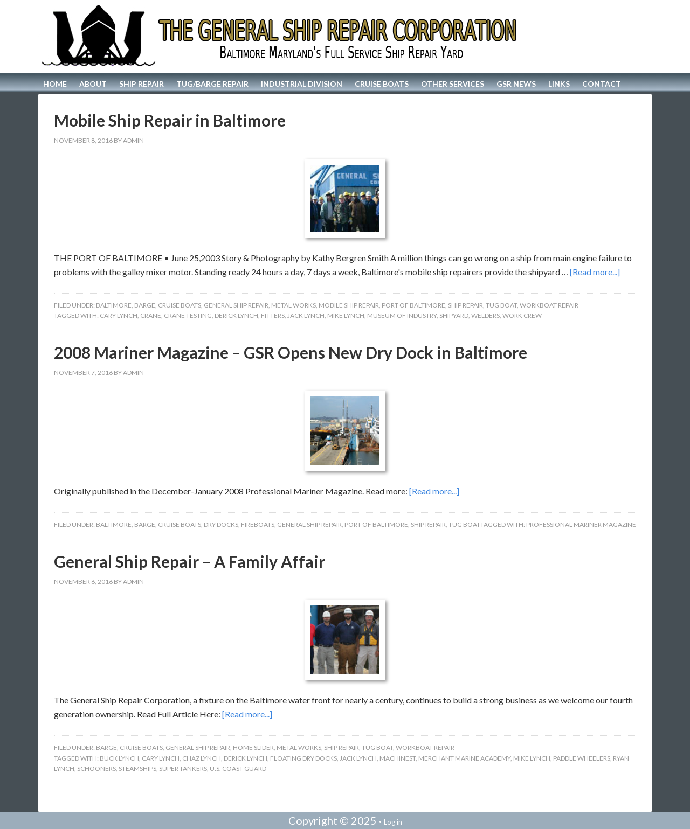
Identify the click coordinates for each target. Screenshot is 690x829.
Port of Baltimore (413, 305)
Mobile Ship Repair (349, 305)
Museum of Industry (402, 315)
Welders (485, 315)
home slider (253, 747)
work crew (522, 315)
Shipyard (453, 315)
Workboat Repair (549, 305)
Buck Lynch (119, 758)
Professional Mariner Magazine (581, 524)
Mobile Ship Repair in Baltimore (170, 120)
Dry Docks (221, 524)
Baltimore (114, 305)
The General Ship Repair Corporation (345, 36)
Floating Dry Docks (303, 758)
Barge (144, 305)
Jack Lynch (306, 315)
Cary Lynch (118, 315)
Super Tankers (183, 768)
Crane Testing (188, 315)
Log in (393, 822)
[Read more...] (595, 272)
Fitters (273, 315)
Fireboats (257, 524)
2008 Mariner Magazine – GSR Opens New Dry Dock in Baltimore (290, 352)
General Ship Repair (236, 305)
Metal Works (293, 305)
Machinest (398, 758)
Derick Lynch (236, 315)
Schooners (96, 768)
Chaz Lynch (201, 758)
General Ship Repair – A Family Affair (189, 561)
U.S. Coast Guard (238, 768)
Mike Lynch (345, 315)
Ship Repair (465, 305)
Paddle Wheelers (581, 758)
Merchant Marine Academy (464, 758)
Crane (150, 315)
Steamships (137, 768)
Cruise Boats (179, 305)
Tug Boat (501, 305)
